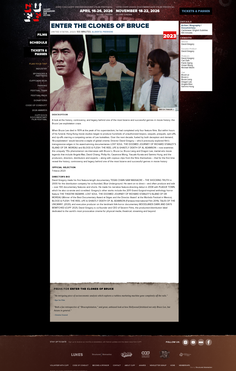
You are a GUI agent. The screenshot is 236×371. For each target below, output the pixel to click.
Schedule (38, 42)
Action (184, 25)
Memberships (184, 365)
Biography (195, 25)
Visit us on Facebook (208, 342)
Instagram (185, 342)
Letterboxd (201, 342)
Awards (142, 365)
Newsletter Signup (158, 365)
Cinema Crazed (61, 315)
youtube (193, 342)
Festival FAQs (39, 96)
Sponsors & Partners (40, 75)
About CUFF (130, 365)
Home (172, 365)
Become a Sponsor (100, 365)
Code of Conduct (36, 105)
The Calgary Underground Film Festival (39, 12)
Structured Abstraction (204, 367)
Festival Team (38, 91)
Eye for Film (60, 300)
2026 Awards (39, 110)
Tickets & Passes (196, 11)
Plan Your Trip (38, 64)
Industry (41, 69)
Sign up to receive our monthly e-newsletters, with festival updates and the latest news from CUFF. (96, 342)
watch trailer (165, 109)
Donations (40, 100)
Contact (117, 365)
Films (42, 34)
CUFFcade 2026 (38, 81)
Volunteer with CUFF (59, 365)
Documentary (188, 28)
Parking (42, 86)
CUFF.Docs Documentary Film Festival (38, 117)
